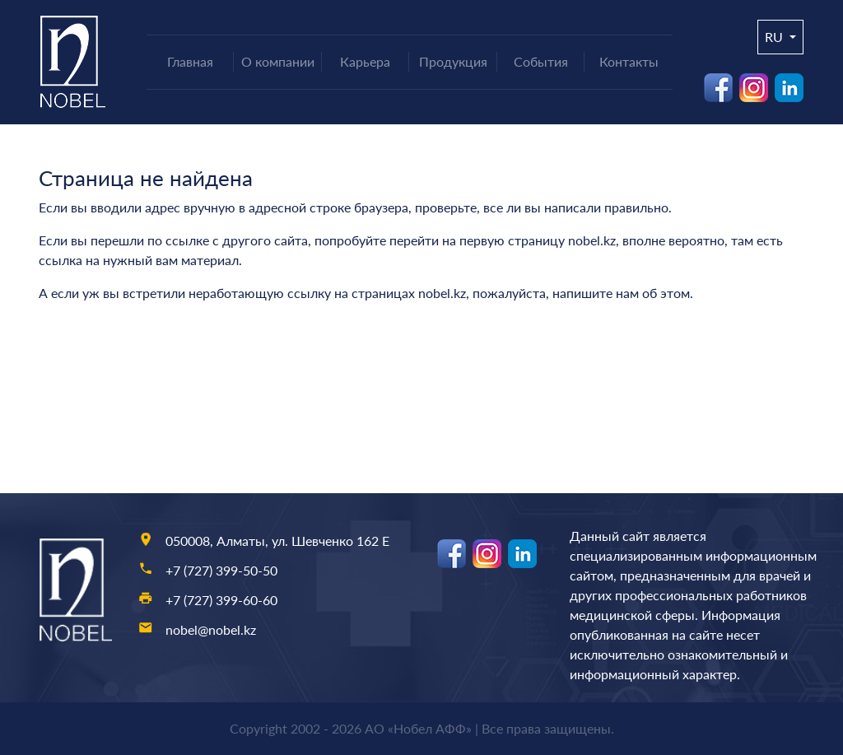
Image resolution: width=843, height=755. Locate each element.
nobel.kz (592, 240)
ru (775, 36)
